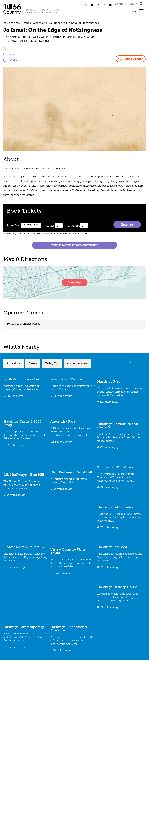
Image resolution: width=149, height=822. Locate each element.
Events (33, 363)
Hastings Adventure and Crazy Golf (117, 425)
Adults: (50, 225)
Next (142, 363)
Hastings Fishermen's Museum (68, 628)
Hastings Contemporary (23, 627)
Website (12, 60)
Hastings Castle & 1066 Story (22, 423)
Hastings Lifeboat (112, 547)
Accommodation (77, 363)
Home (25, 22)
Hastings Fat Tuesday (115, 507)
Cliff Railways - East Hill (23, 475)
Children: (73, 225)
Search (127, 224)
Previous (131, 363)
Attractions (13, 363)
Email (11, 54)
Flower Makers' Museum (23, 547)
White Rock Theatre (66, 379)
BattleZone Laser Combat (24, 379)
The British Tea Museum (117, 467)
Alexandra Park (63, 421)
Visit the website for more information (74, 245)
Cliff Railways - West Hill (71, 472)
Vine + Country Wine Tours (68, 551)
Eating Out (51, 363)
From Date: (14, 225)
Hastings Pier (108, 382)
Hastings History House (117, 587)
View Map (74, 282)
